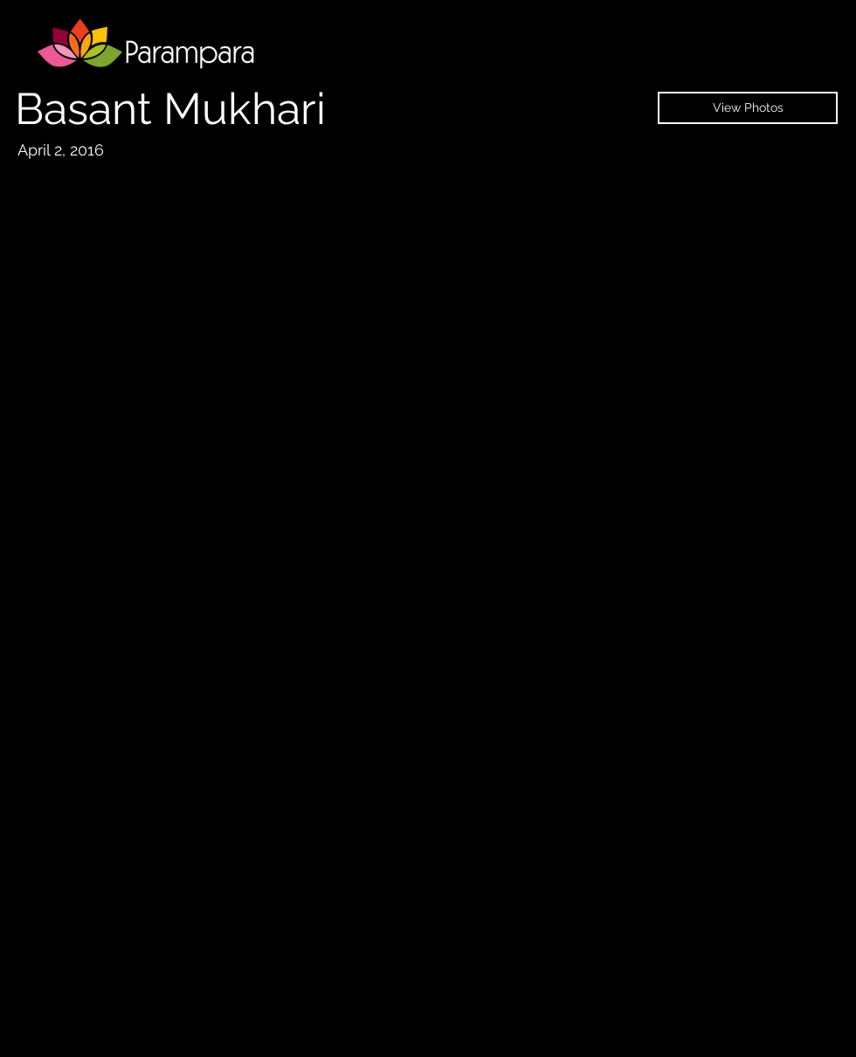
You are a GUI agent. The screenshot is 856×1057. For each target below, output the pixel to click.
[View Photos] (748, 108)
